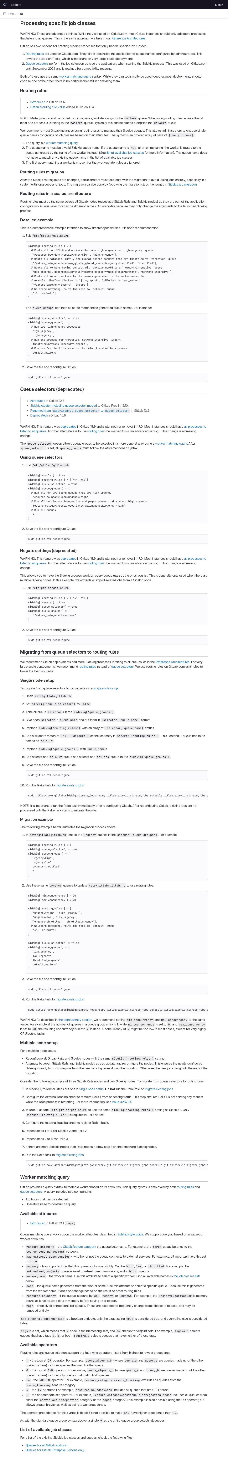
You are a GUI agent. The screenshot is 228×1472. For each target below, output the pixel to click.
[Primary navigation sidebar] (5, 14)
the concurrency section (75, 1020)
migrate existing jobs (70, 785)
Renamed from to (80, 410)
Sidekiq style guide (130, 1234)
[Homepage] (5, 5)
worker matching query (75, 76)
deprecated (68, 426)
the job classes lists (187, 1276)
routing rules (96, 431)
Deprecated (38, 415)
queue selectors (122, 666)
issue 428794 (122, 1102)
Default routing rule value (47, 107)
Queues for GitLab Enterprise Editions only (55, 1450)
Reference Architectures (128, 38)
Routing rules (35, 54)
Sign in (219, 4)
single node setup (105, 688)
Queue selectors (37, 63)
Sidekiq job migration (182, 184)
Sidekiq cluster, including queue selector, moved (63, 405)
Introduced (37, 102)
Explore (16, 4)
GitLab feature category (79, 1247)
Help (11, 13)
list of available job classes (125, 153)
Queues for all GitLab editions (46, 1445)
